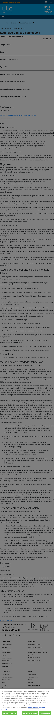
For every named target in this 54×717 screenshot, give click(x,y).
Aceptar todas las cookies (30, 713)
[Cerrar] (51, 692)
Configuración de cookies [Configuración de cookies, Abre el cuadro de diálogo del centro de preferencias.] (9, 713)
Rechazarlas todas (45, 713)
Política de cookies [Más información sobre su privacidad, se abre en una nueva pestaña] (33, 707)
